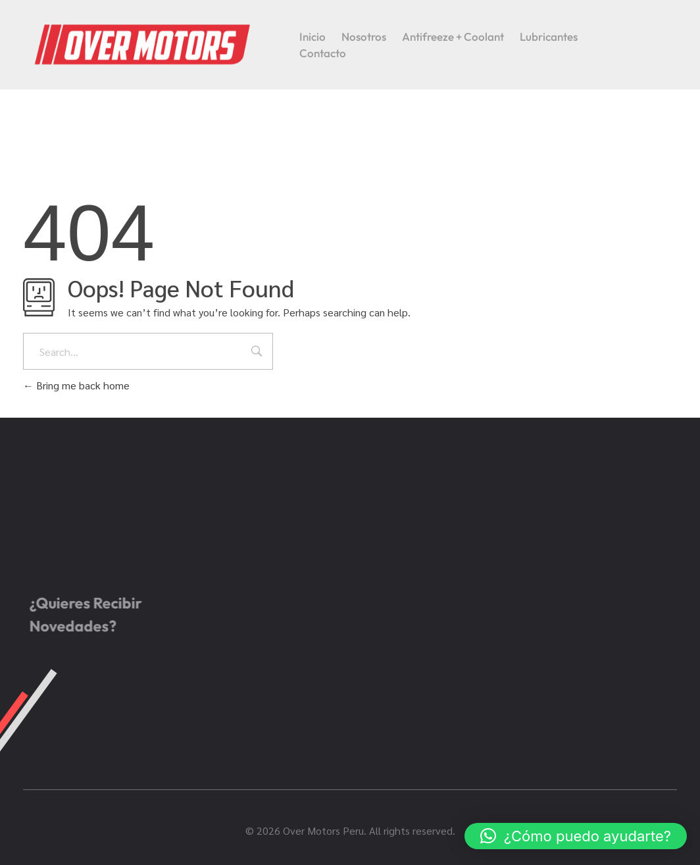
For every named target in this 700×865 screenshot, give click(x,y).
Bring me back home (76, 385)
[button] (575, 836)
